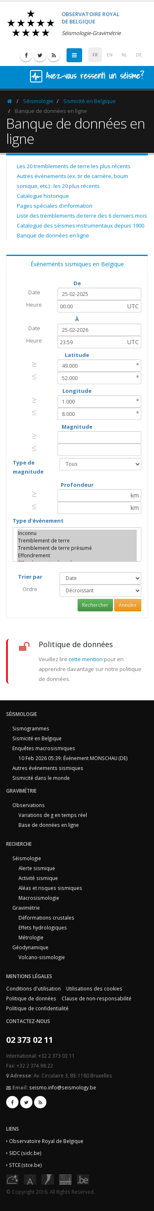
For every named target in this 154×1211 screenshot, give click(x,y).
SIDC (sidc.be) (25, 1153)
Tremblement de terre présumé (77, 548)
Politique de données (31, 998)
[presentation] (34, 364)
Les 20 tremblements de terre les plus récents (74, 166)
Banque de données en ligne (53, 235)
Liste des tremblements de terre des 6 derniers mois (82, 215)
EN (110, 55)
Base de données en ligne (48, 824)
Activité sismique (38, 878)
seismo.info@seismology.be (62, 1087)
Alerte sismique (36, 868)
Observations (28, 805)
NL (124, 55)
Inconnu (77, 533)
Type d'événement (38, 520)
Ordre (30, 589)
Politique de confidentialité (37, 1008)
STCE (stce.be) (25, 1165)
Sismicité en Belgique (89, 101)
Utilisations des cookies (94, 988)
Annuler (128, 604)
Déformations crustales (46, 917)
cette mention (86, 659)
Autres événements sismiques (47, 768)
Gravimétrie (26, 907)
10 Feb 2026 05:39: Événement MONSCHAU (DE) (73, 758)
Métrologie (31, 937)
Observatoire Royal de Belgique (46, 1141)
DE (139, 55)
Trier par (30, 576)
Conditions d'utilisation (33, 988)
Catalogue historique (43, 195)
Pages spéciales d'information (54, 205)
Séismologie (38, 101)
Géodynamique (30, 947)
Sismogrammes (30, 728)
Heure (34, 304)
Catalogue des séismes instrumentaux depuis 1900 (80, 225)
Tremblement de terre (77, 540)
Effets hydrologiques (42, 927)
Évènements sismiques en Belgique (77, 264)
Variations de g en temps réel (52, 815)
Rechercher (95, 604)
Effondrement (77, 555)
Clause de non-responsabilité (96, 998)
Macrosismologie (38, 897)
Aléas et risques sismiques (50, 888)
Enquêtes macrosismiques (43, 748)
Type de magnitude (28, 467)
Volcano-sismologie (41, 957)
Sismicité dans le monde (41, 777)
